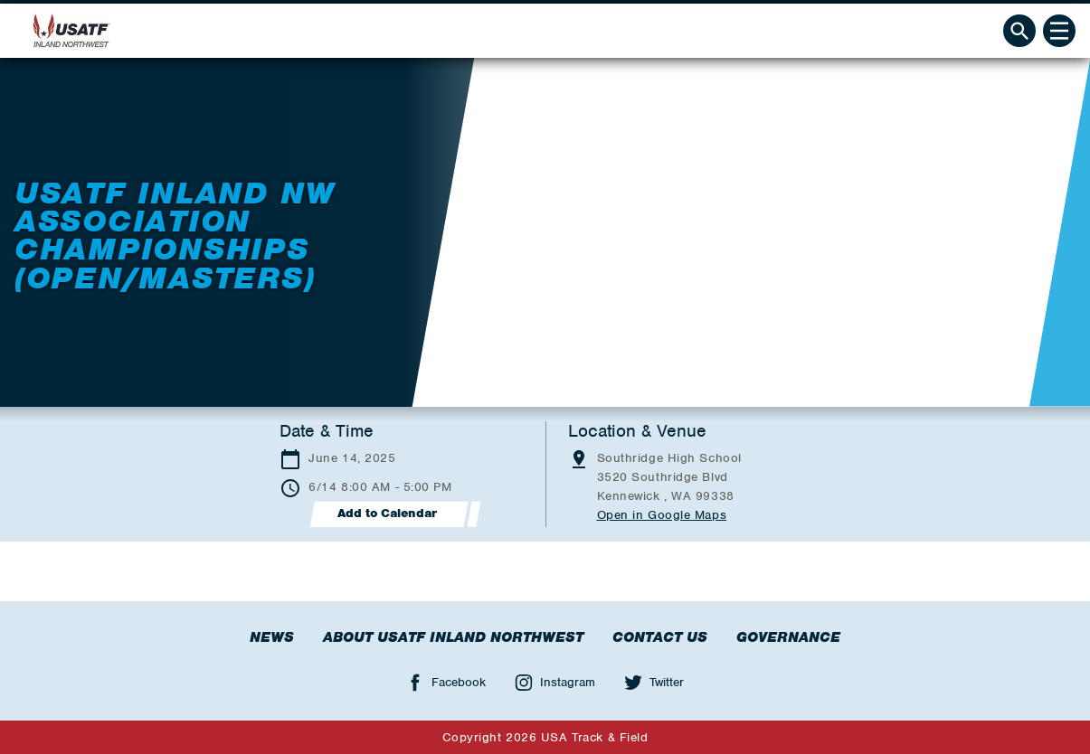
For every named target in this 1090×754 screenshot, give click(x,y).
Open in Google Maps (662, 515)
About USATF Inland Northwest (453, 637)
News (272, 637)
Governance (788, 637)
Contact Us (659, 637)
